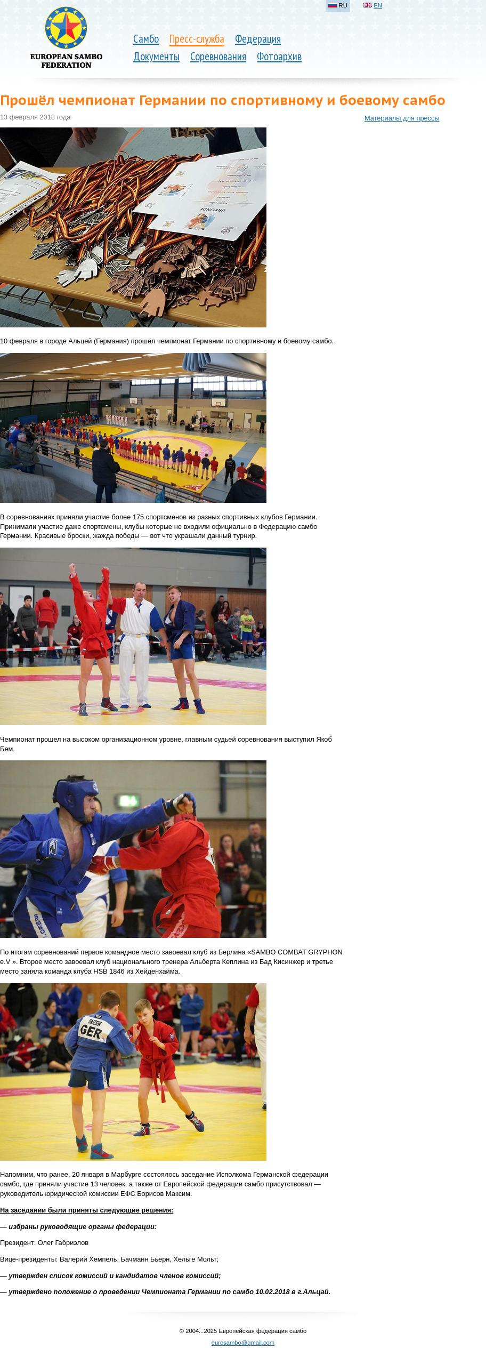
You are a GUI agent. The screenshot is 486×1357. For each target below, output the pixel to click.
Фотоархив (279, 56)
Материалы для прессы (402, 118)
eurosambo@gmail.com (243, 1342)
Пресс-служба (196, 38)
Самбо (146, 38)
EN (378, 5)
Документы (156, 56)
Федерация (258, 38)
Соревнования (218, 56)
